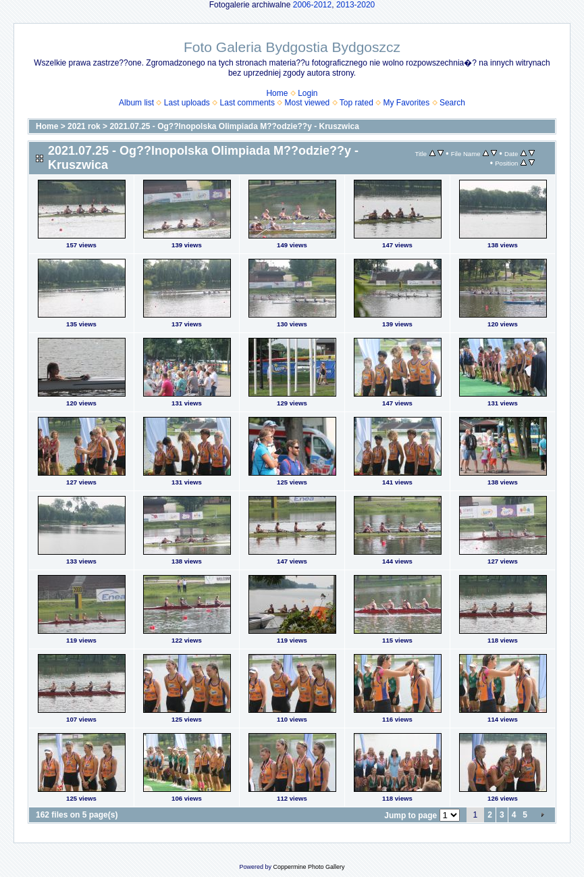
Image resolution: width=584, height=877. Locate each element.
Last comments (247, 102)
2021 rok (84, 126)
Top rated (356, 102)
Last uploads (187, 102)
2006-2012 (312, 4)
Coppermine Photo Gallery (308, 866)
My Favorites (406, 102)
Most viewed (307, 102)
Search (452, 102)
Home (277, 93)
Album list (136, 102)
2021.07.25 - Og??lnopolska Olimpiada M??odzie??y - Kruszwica (234, 126)
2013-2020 (355, 4)
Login (307, 93)
